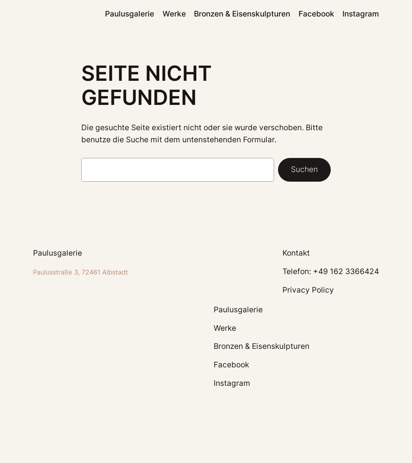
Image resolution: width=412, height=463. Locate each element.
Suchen (304, 169)
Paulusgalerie (57, 253)
